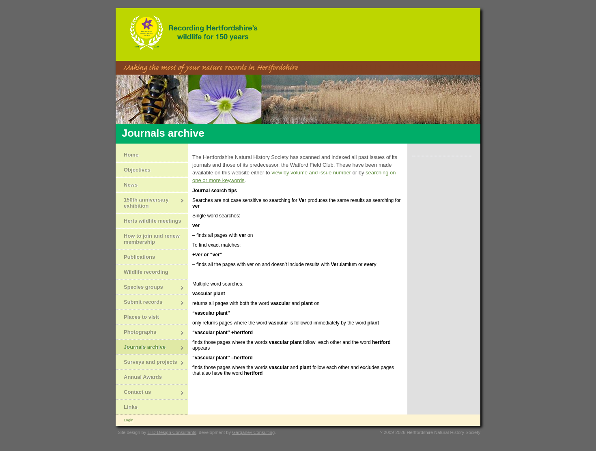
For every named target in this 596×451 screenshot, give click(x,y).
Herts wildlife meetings (152, 221)
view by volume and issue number (311, 173)
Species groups (150, 288)
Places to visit (141, 317)
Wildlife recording (146, 272)
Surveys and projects (150, 363)
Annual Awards (143, 377)
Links (131, 407)
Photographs (150, 333)
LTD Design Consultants (171, 432)
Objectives (137, 170)
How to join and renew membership (152, 239)
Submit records (150, 303)
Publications (139, 257)
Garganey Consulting (253, 432)
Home (131, 155)
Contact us (150, 393)
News (131, 185)
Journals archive (150, 348)
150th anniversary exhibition (150, 203)
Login (128, 420)
